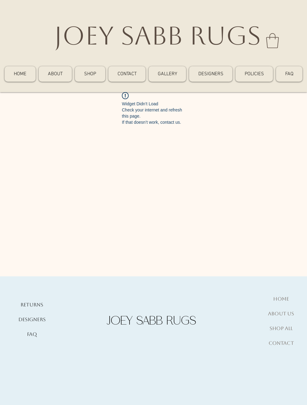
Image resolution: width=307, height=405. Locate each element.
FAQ (32, 334)
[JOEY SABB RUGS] (157, 36)
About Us (281, 314)
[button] (272, 40)
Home (281, 299)
